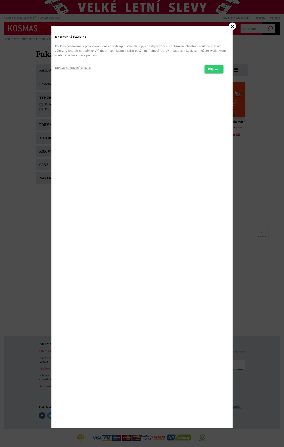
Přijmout (214, 244)
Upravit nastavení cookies (73, 243)
